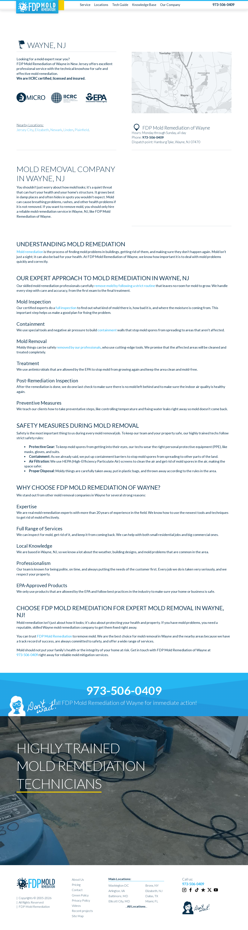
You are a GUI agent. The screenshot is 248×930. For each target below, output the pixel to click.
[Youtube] (216, 891)
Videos (76, 905)
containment (107, 330)
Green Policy (80, 895)
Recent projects (82, 911)
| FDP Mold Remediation (33, 906)
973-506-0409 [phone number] (27, 655)
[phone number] (223, 4)
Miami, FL (151, 901)
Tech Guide (120, 5)
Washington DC (118, 885)
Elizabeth (42, 130)
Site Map (78, 916)
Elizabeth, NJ (154, 891)
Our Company (170, 5)
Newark (56, 130)
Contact (77, 890)
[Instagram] (184, 891)
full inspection (66, 308)
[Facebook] (191, 891)
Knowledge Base (144, 5)
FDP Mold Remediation (54, 636)
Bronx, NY (152, 885)
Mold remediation (30, 252)
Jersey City (25, 130)
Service (85, 5)
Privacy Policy (81, 900)
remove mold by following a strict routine (124, 286)
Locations (101, 5)
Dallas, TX (151, 896)
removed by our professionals (79, 347)
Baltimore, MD (118, 896)
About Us (78, 879)
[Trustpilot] (203, 891)
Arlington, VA (116, 891)
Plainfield (82, 130)
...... (136, 906)
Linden (68, 130)
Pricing (76, 884)
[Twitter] (210, 891)
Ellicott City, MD (119, 901)
